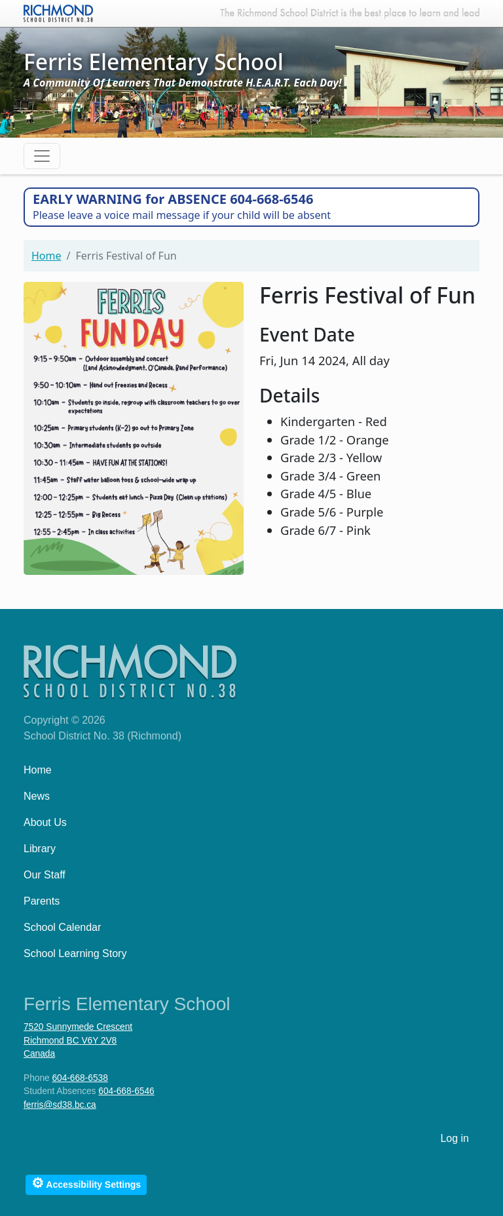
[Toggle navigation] (42, 156)
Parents (42, 901)
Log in (454, 1138)
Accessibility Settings (86, 1182)
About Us (45, 822)
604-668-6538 (79, 1078)
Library (40, 848)
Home (46, 255)
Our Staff (44, 874)
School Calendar (62, 927)
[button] (134, 426)
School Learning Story (75, 953)
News (37, 796)
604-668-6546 (126, 1091)
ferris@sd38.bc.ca (60, 1105)
